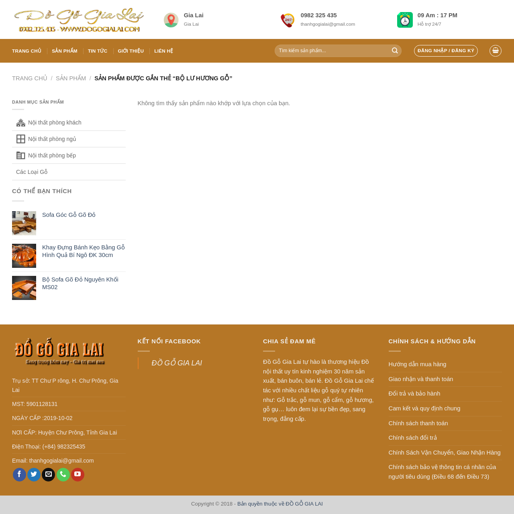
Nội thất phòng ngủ (52, 139)
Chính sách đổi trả (413, 437)
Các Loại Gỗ (31, 172)
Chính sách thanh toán (418, 423)
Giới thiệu (131, 50)
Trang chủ (26, 50)
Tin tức (98, 50)
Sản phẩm (65, 50)
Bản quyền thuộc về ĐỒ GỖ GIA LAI (280, 504)
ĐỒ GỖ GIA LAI (177, 363)
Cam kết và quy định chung (425, 408)
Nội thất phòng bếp (52, 155)
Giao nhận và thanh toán (421, 379)
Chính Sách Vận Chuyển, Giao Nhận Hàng (445, 452)
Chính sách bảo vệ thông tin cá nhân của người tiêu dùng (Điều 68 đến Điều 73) (442, 472)
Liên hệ (163, 50)
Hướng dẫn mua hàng (418, 364)
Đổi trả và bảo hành (415, 393)
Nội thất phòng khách (55, 122)
